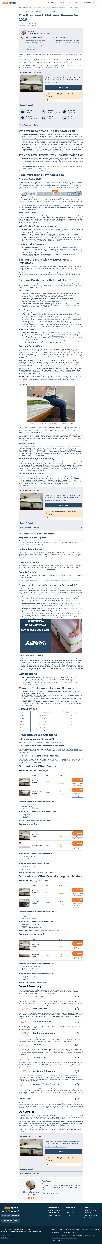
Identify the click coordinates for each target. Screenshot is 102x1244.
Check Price (63, 87)
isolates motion (51, 450)
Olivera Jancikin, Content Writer (39, 33)
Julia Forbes (32, 423)
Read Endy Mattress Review (77, 848)
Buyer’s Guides (10, 1221)
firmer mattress (77, 326)
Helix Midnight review (33, 820)
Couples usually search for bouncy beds (32, 477)
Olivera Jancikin (31, 25)
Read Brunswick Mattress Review (55, 83)
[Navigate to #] (99, 2)
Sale (47, 100)
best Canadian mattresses (71, 580)
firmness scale (53, 201)
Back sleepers (45, 318)
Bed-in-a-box (23, 552)
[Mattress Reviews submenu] (65, 3)
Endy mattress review (33, 872)
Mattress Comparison (10, 1215)
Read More (79, 7)
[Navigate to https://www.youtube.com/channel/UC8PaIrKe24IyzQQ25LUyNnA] (32, 1198)
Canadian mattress (59, 254)
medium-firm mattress (38, 206)
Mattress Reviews (29, 11)
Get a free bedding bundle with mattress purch (62, 95)
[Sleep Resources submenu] (90, 3)
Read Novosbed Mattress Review (77, 958)
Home (20, 11)
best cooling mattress (52, 468)
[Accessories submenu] (78, 3)
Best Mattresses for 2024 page (38, 171)
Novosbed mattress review (37, 982)
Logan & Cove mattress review (49, 930)
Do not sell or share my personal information (64, 1238)
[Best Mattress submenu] (51, 3)
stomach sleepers (57, 336)
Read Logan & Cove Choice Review (77, 905)
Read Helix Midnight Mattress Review (77, 795)
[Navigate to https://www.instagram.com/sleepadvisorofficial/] (28, 1198)
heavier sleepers (70, 247)
